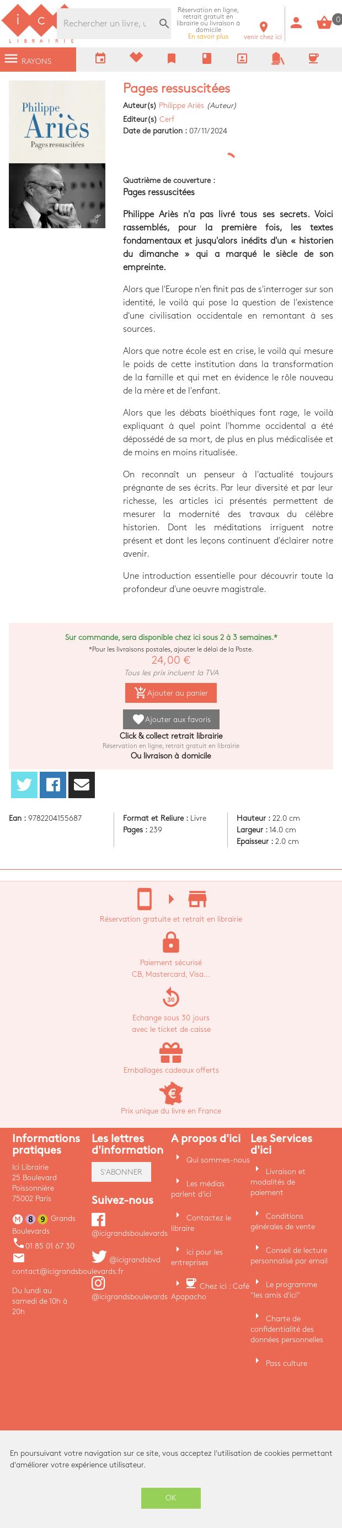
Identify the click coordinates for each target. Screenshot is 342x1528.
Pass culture (286, 1363)
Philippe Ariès (181, 105)
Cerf (166, 119)
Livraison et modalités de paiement (278, 1182)
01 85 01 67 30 (43, 1246)
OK (171, 1498)
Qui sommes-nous (218, 1160)
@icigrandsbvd (126, 1259)
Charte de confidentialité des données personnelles (286, 1329)
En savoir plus (208, 23)
